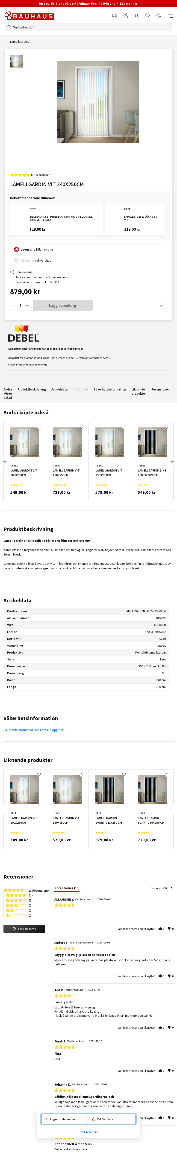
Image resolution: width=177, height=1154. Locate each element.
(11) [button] (30, 895)
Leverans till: (31, 249)
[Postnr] (48, 249)
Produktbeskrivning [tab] (28, 529)
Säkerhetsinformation (110, 389)
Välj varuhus (43, 260)
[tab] (67, 889)
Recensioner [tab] (18, 876)
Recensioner (160, 389)
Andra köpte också (7, 393)
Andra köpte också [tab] (26, 412)
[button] (24, 929)
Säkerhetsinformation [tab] (30, 718)
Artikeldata (59, 389)
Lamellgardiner (20, 41)
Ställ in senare (88, 1132)
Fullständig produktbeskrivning (27, 364)
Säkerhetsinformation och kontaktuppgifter (33, 730)
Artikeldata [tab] (17, 600)
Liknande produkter (139, 391)
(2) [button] (29, 900)
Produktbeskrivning (32, 389)
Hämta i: (27, 260)
